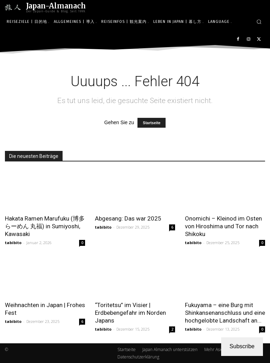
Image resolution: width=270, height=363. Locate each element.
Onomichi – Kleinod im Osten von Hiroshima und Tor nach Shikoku (223, 226)
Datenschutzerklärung (138, 357)
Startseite (151, 123)
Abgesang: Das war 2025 (128, 218)
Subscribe (242, 346)
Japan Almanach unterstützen (170, 349)
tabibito (13, 242)
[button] (259, 21)
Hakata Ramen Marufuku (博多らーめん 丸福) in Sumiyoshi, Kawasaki (45, 226)
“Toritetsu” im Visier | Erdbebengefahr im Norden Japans (130, 312)
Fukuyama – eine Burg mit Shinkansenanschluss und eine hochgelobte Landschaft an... (225, 312)
